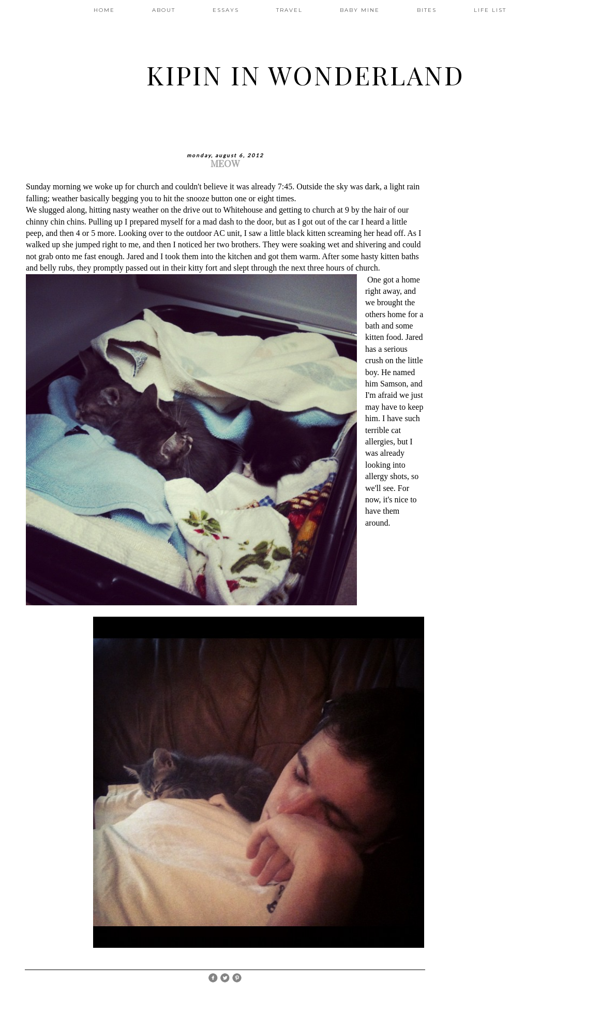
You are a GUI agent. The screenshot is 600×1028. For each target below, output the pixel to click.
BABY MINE (360, 10)
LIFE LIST (490, 10)
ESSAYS (226, 10)
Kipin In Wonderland (305, 74)
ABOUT (163, 10)
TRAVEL (289, 10)
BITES (427, 10)
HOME (104, 10)
